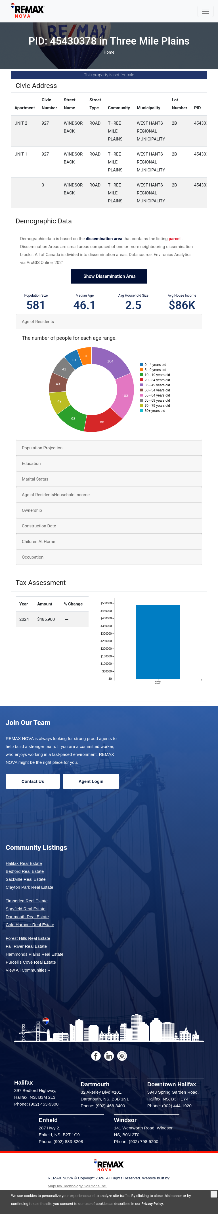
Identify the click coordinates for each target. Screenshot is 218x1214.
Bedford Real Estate (25, 871)
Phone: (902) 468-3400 (103, 1106)
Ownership (32, 510)
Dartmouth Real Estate (27, 917)
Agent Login (91, 781)
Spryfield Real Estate (25, 909)
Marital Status (35, 479)
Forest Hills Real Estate (28, 938)
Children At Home (38, 542)
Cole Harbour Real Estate (30, 924)
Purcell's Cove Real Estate (31, 962)
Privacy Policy (153, 1204)
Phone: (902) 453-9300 (36, 1104)
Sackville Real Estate (26, 879)
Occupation (32, 557)
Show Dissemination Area (109, 277)
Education (31, 464)
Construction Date (39, 526)
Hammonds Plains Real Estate (34, 954)
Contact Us (33, 781)
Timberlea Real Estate (27, 901)
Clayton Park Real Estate (29, 887)
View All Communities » (28, 970)
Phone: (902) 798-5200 (136, 1142)
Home (109, 53)
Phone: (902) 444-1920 (169, 1106)
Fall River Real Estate (26, 946)
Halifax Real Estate (24, 863)
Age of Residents (38, 322)
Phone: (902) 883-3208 (61, 1142)
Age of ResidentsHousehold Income (56, 495)
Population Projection (42, 448)
